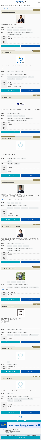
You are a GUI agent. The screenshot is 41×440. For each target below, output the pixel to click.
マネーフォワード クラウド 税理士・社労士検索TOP (8, 5)
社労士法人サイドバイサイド (8, 306)
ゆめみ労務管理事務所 (7, 52)
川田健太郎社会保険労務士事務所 (9, 268)
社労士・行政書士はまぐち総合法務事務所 (11, 226)
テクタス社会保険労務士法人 (8, 378)
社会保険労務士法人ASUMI (8, 182)
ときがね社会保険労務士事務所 (8, 138)
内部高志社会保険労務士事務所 (8, 348)
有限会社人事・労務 (6, 97)
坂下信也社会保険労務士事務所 (8, 12)
